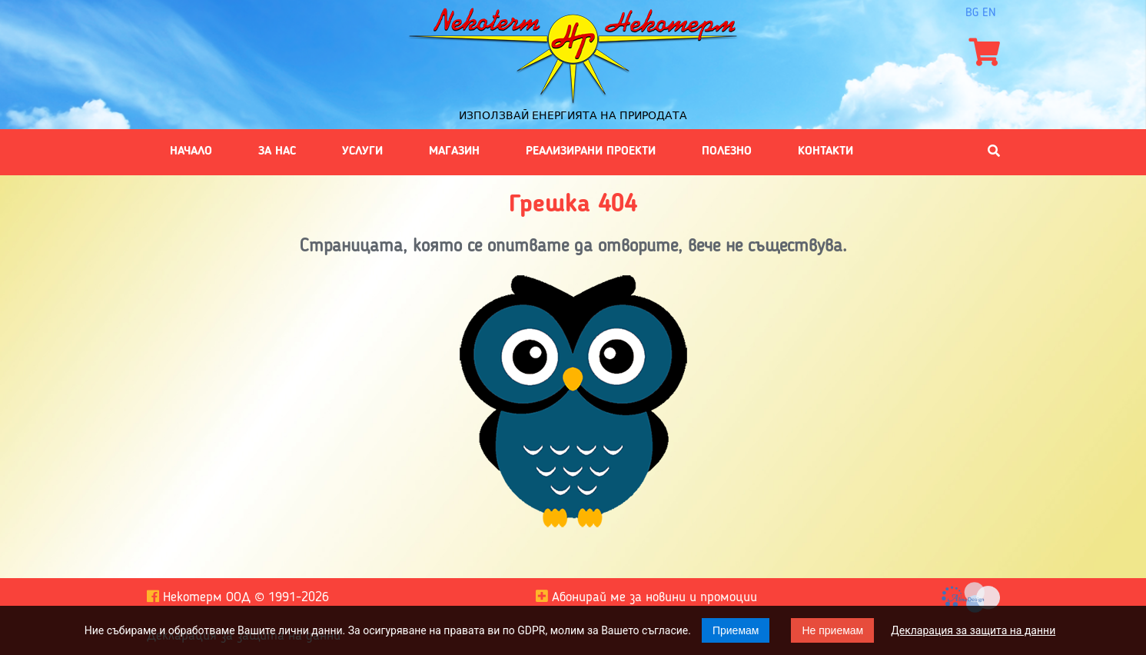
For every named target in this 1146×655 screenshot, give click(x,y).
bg (971, 13)
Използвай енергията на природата (573, 115)
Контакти (825, 151)
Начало (191, 151)
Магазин (454, 151)
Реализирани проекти (591, 151)
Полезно (727, 151)
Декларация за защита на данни (973, 630)
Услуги (362, 151)
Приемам (736, 630)
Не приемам (832, 630)
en (989, 13)
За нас (277, 151)
